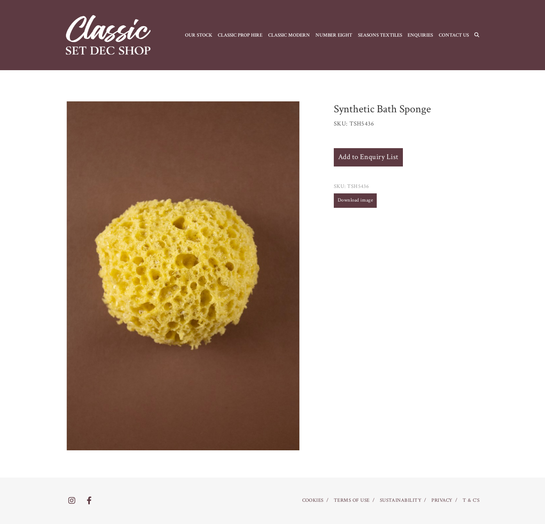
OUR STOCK (198, 35)
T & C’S (471, 500)
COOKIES (313, 500)
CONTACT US (454, 35)
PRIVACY (441, 500)
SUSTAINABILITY (401, 500)
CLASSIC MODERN (289, 35)
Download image (355, 200)
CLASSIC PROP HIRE (240, 35)
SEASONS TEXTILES (380, 35)
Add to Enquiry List (368, 157)
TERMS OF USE (352, 500)
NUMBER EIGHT (333, 35)
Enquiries (420, 35)
